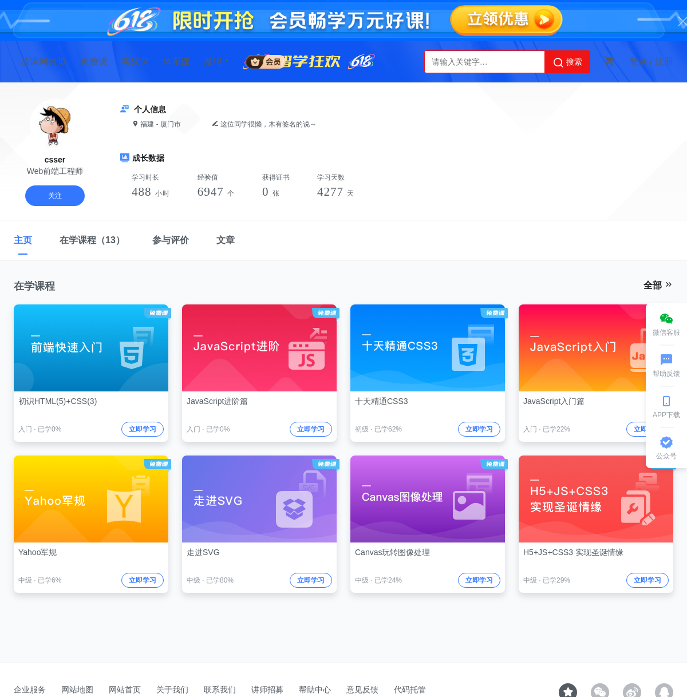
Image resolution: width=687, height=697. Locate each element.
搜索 (567, 62)
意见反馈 (362, 689)
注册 (664, 61)
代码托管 (410, 689)
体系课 (176, 61)
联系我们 (220, 689)
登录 (638, 61)
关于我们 (172, 689)
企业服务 (30, 689)
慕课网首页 (43, 61)
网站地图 (77, 689)
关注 (55, 196)
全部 (658, 285)
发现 (217, 61)
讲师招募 (267, 689)
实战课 (135, 61)
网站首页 (125, 689)
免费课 (94, 61)
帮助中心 (315, 689)
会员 (265, 59)
